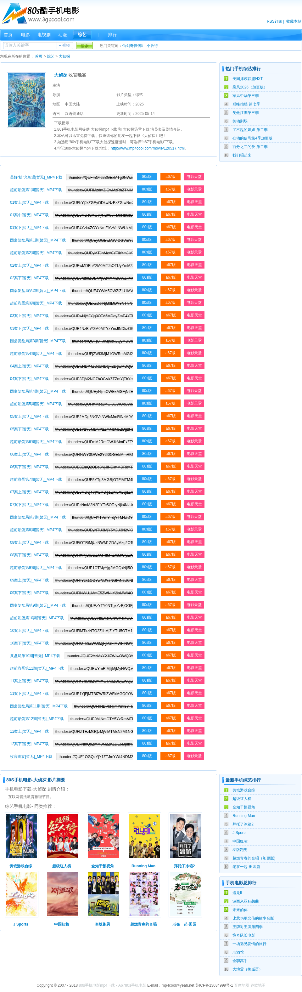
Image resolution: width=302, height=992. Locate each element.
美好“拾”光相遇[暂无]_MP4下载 (36, 177)
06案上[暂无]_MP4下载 (29, 454)
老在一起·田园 (184, 924)
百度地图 (241, 985)
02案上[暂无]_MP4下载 (29, 265)
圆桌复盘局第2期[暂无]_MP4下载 (38, 290)
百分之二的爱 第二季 (249, 147)
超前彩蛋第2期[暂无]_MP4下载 (36, 253)
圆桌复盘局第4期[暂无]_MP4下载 (38, 391)
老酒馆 (238, 952)
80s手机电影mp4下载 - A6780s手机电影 (112, 985)
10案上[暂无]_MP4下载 (29, 630)
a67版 (170, 176)
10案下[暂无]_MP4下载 (29, 643)
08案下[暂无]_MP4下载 (29, 555)
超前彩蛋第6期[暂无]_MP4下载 (36, 441)
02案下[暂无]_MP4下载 (29, 278)
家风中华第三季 (245, 96)
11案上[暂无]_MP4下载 (29, 681)
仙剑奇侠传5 (132, 45)
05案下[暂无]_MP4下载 (29, 429)
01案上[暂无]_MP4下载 (29, 202)
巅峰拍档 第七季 (246, 104)
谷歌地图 (258, 985)
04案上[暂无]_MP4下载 (29, 366)
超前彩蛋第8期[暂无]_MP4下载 (36, 530)
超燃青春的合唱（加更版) (253, 858)
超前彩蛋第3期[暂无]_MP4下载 (36, 303)
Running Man (243, 815)
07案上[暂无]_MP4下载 (29, 492)
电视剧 (44, 34)
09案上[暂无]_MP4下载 (29, 580)
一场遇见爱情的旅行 (249, 944)
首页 (8, 34)
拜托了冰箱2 (243, 824)
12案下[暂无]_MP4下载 (29, 744)
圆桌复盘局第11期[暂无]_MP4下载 (39, 706)
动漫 (62, 34)
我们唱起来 (241, 155)
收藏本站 (293, 21)
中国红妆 (240, 841)
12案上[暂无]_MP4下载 (29, 731)
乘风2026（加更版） (249, 87)
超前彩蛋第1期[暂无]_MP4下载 (36, 190)
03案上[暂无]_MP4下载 (29, 316)
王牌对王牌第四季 (247, 927)
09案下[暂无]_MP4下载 (29, 593)
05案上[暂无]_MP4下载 (29, 416)
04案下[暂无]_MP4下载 (29, 379)
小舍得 (152, 45)
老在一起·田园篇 (246, 866)
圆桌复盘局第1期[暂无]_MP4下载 (38, 240)
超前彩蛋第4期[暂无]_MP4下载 (36, 353)
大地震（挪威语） (247, 969)
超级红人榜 (241, 798)
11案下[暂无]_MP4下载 (29, 693)
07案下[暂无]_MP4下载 (29, 504)
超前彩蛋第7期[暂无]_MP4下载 (36, 479)
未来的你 (240, 910)
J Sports (239, 832)
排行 (112, 34)
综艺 (82, 34)
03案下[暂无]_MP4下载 (29, 328)
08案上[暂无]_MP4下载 (29, 542)
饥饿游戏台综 (243, 790)
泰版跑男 (240, 849)
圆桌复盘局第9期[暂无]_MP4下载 (38, 605)
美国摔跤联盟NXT (247, 79)
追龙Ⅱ (237, 893)
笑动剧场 (240, 121)
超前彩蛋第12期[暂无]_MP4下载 (37, 719)
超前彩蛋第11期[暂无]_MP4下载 (37, 668)
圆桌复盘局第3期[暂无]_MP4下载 (38, 341)
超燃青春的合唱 (143, 924)
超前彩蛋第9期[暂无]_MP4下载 (36, 567)
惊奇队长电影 (243, 935)
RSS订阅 (274, 21)
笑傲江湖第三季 (245, 113)
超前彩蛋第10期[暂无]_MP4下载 (37, 618)
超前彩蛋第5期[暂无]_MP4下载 (36, 404)
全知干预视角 (243, 807)
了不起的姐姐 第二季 (249, 130)
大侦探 (64, 56)
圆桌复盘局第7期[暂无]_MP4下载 (38, 517)
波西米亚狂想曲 (245, 901)
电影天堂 (194, 176)
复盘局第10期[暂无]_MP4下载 (35, 656)
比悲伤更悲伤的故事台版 (253, 918)
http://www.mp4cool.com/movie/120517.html (148, 148)
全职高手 (240, 961)
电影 (25, 34)
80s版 (147, 176)
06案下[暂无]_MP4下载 (29, 467)
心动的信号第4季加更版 (252, 138)
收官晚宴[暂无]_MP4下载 (31, 756)
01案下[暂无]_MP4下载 (29, 227)
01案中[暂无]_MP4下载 (29, 215)
